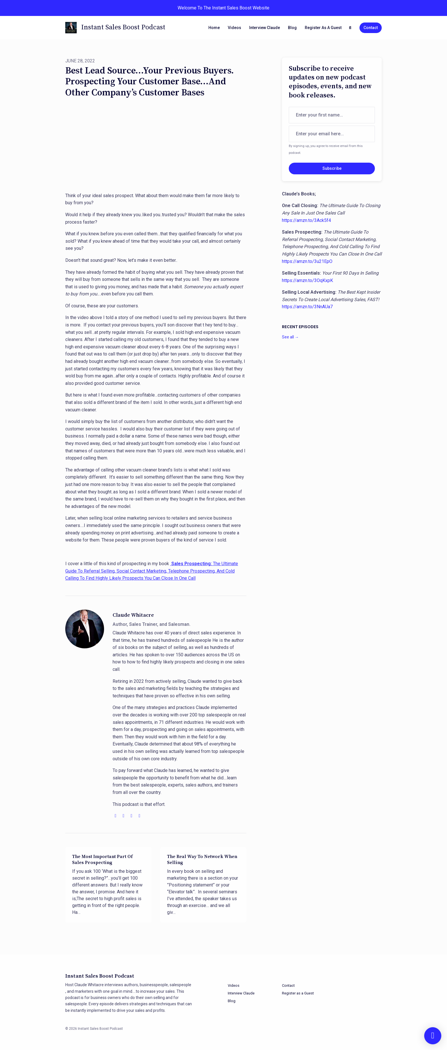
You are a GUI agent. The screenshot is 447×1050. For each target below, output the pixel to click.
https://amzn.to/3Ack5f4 (306, 220)
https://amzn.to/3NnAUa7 (307, 306)
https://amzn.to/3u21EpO (307, 261)
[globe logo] (116, 815)
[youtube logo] (124, 815)
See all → (290, 337)
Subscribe (332, 168)
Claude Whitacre (133, 615)
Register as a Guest (323, 27)
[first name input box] (332, 115)
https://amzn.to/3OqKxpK (307, 280)
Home (214, 27)
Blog (292, 27)
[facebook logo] (132, 815)
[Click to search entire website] (350, 28)
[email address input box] (332, 134)
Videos (234, 27)
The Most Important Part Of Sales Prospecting (102, 859)
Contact (370, 27)
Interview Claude (264, 27)
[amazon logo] (139, 815)
